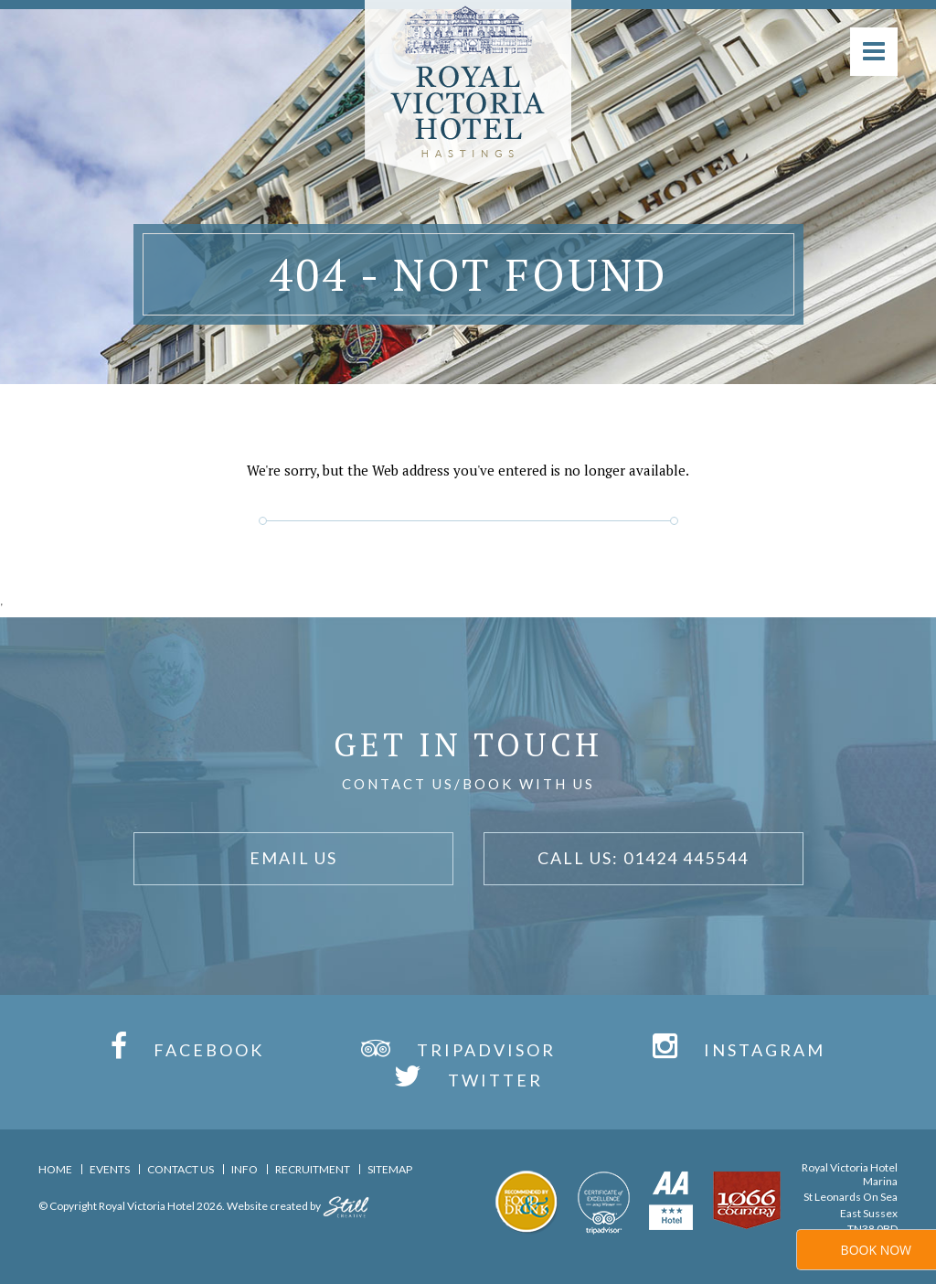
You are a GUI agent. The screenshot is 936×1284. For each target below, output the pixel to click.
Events (110, 1169)
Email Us (293, 858)
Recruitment (312, 1169)
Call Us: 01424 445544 (643, 858)
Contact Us (180, 1169)
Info (244, 1169)
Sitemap (389, 1169)
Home (55, 1169)
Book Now (876, 1249)
